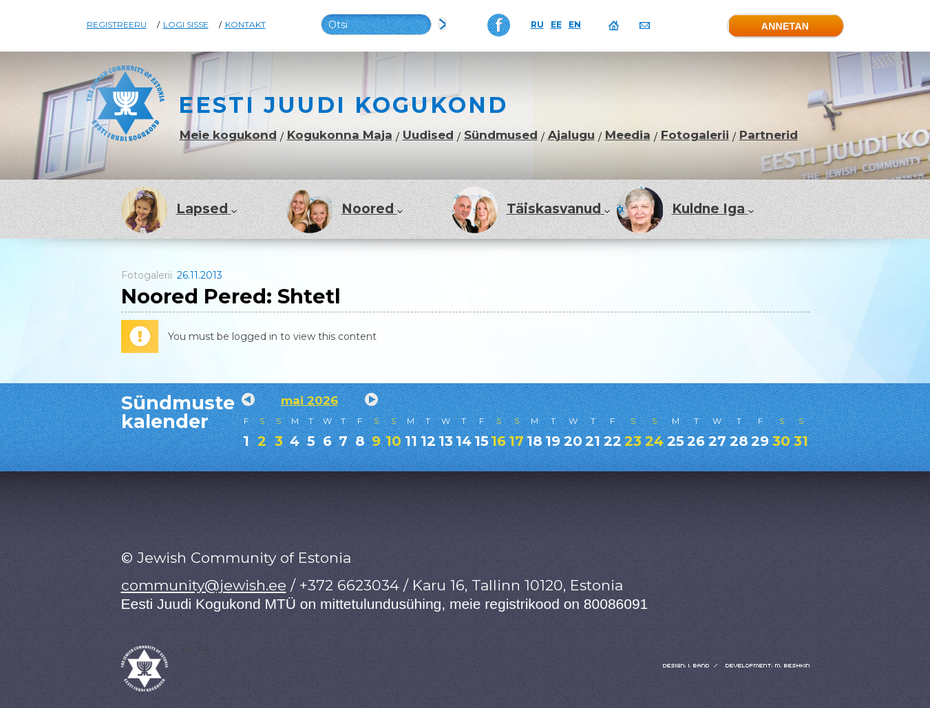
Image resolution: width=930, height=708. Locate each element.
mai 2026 (309, 400)
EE (556, 25)
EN (575, 25)
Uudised (428, 135)
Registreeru (117, 25)
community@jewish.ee (203, 585)
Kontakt (245, 25)
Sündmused (501, 135)
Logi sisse (186, 25)
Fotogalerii (695, 135)
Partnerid (768, 135)
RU (537, 25)
